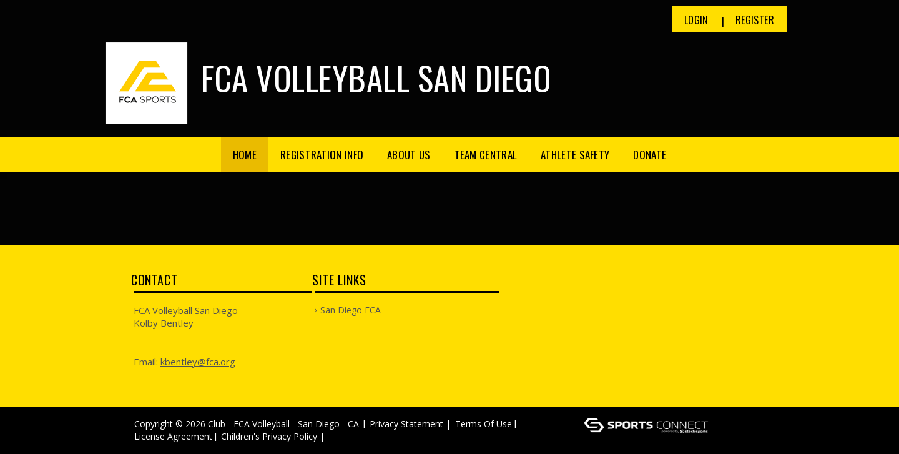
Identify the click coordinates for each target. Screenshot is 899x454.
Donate (649, 154)
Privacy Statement (406, 424)
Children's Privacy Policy (269, 436)
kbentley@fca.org (197, 361)
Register (754, 20)
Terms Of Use (483, 424)
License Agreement (173, 436)
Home (245, 154)
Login (696, 20)
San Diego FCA (350, 310)
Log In (345, 436)
